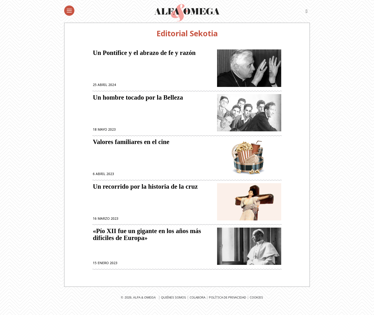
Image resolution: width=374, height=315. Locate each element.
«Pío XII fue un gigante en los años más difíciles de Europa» (147, 240)
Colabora (197, 304)
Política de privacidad (227, 304)
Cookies (256, 304)
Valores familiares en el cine (131, 145)
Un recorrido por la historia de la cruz (145, 191)
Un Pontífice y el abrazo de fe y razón (144, 53)
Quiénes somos (173, 304)
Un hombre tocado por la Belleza (138, 99)
